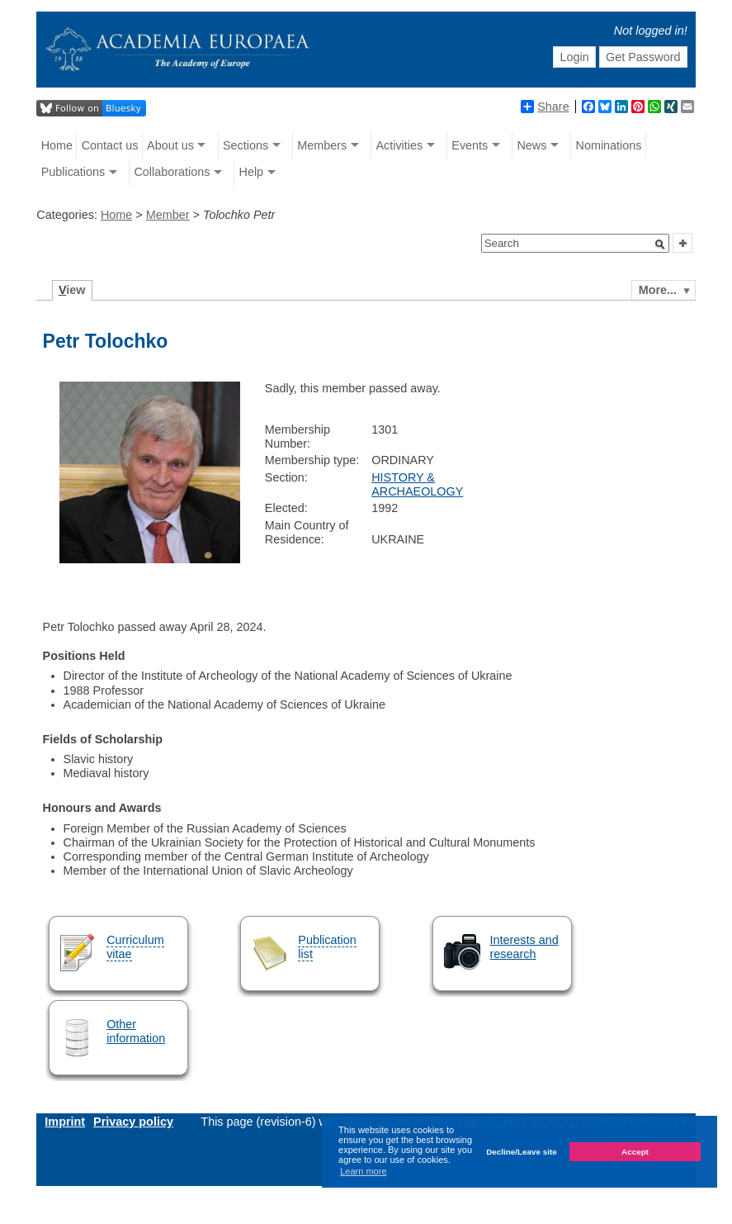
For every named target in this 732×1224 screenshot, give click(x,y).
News (531, 145)
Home (57, 145)
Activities (399, 145)
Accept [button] (635, 1151)
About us (170, 145)
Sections (245, 145)
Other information (135, 1031)
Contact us (110, 145)
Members (322, 145)
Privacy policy (133, 1121)
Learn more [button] (363, 1171)
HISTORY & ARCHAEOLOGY (417, 484)
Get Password (643, 57)
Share (545, 106)
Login (574, 57)
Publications (73, 171)
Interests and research (524, 947)
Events (469, 145)
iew (72, 290)
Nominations (609, 145)
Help (250, 171)
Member (168, 214)
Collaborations (172, 171)
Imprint (65, 1121)
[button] (660, 244)
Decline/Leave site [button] (521, 1151)
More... (658, 290)
